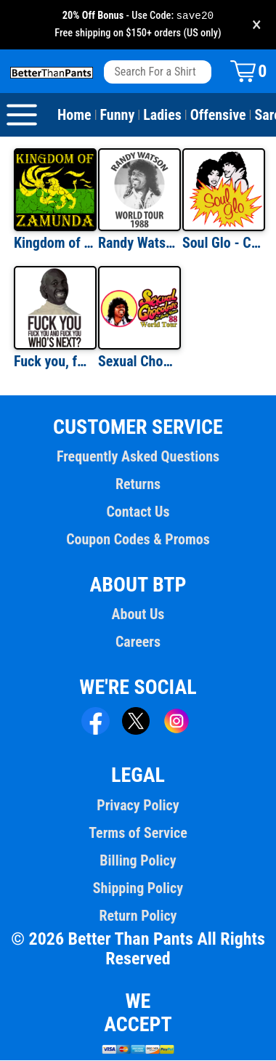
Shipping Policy (138, 888)
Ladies (162, 115)
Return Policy (137, 916)
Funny (117, 115)
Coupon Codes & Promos (138, 540)
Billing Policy (138, 861)
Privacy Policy (138, 806)
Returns (138, 484)
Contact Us (137, 512)
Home (74, 115)
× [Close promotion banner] (256, 25)
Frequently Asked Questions (138, 457)
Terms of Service (138, 833)
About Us (138, 615)
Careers (138, 642)
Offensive (218, 115)
